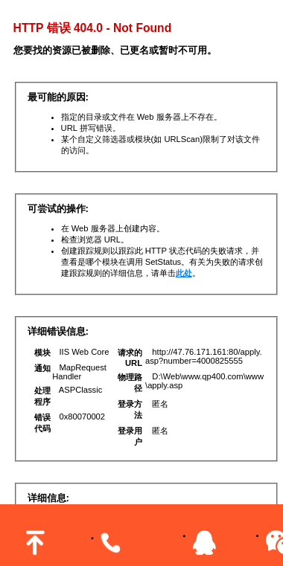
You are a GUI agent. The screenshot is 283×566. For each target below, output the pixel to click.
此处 (184, 272)
